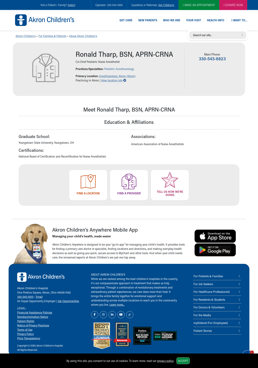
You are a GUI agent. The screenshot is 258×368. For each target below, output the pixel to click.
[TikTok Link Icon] (129, 314)
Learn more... (117, 304)
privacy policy (165, 361)
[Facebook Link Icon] (94, 314)
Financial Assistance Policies (34, 312)
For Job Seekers (203, 284)
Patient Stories (203, 331)
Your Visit (193, 20)
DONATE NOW (233, 5)
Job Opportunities (68, 301)
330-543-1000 (25, 297)
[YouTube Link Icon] (121, 314)
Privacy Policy (25, 334)
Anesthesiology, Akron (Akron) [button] (117, 76)
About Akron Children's (83, 36)
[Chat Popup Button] (245, 352)
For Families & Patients (52, 36)
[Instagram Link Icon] (103, 314)
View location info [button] (113, 80)
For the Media (202, 315)
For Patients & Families (208, 276)
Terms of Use (24, 329)
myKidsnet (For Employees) (211, 323)
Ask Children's (166, 5)
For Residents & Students (209, 299)
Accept (183, 361)
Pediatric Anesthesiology (119, 69)
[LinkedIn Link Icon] (112, 314)
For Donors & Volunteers (209, 307)
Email (39, 297)
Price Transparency (28, 338)
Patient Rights (25, 321)
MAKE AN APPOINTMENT (199, 5)
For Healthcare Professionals (212, 292)
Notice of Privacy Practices (33, 325)
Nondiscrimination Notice (32, 317)
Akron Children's (26, 36)
